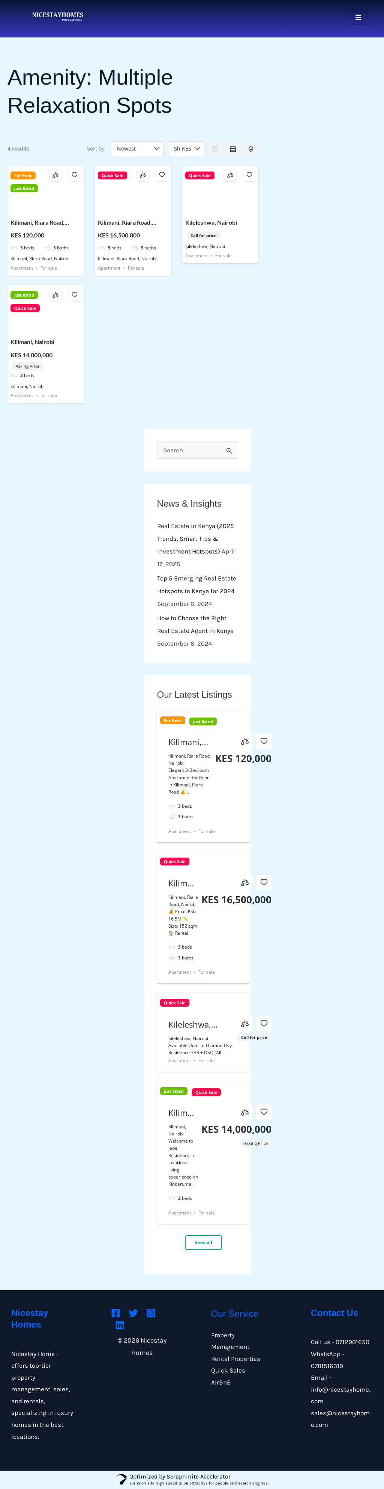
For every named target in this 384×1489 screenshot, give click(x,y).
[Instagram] (151, 1313)
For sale (48, 268)
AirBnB (221, 1382)
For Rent (23, 175)
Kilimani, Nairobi (32, 341)
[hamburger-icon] (358, 17)
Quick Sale (112, 175)
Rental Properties (235, 1358)
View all (203, 1242)
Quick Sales (228, 1370)
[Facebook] (115, 1313)
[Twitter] (133, 1313)
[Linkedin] (119, 1325)
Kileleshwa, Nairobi (211, 222)
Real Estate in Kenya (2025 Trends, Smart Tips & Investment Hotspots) (195, 538)
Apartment (21, 268)
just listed (24, 188)
